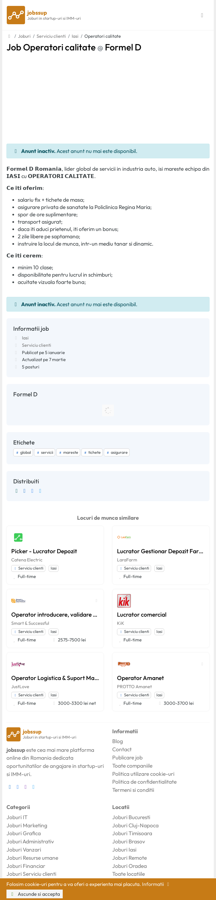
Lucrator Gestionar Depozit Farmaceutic (161, 551)
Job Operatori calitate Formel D (73, 47)
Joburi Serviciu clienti (31, 873)
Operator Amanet (140, 677)
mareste (68, 452)
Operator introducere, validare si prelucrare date (55, 614)
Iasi (25, 338)
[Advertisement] (108, 94)
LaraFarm (127, 560)
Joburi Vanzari (23, 849)
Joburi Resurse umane (32, 857)
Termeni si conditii (133, 789)
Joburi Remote (129, 857)
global (23, 452)
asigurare (117, 452)
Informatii (156, 884)
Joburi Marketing (26, 825)
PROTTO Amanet (134, 686)
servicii (44, 452)
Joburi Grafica (23, 833)
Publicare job (127, 757)
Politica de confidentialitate (144, 781)
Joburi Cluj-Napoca (135, 825)
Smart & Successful (30, 623)
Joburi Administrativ (30, 841)
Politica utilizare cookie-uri (143, 773)
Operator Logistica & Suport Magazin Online (55, 677)
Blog (117, 741)
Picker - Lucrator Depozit (44, 551)
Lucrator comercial (141, 614)
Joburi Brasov (128, 841)
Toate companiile (132, 765)
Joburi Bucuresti (131, 817)
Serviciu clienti (36, 345)
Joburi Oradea (129, 866)
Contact (122, 749)
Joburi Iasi (124, 849)
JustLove (20, 686)
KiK (120, 623)
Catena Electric (26, 560)
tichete (92, 452)
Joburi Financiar (25, 866)
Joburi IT (17, 817)
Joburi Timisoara (132, 833)
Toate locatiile (128, 873)
